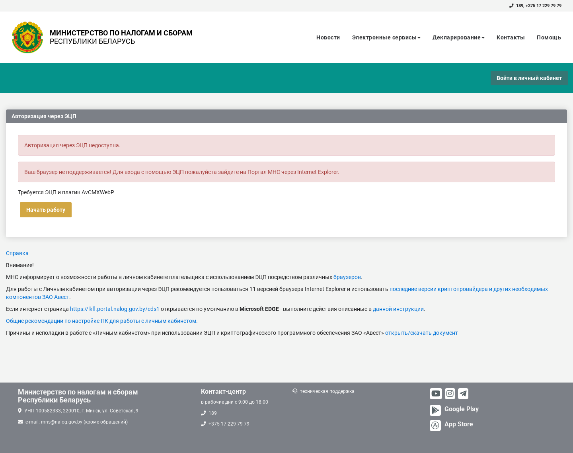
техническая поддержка (327, 391)
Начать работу (45, 210)
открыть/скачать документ (421, 333)
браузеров (347, 277)
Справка (17, 253)
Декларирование (459, 37)
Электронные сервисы (386, 37)
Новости (328, 37)
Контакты (511, 37)
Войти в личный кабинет (529, 78)
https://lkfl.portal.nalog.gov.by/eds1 (115, 309)
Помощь (549, 37)
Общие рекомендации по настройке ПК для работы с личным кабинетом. (102, 321)
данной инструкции (398, 309)
